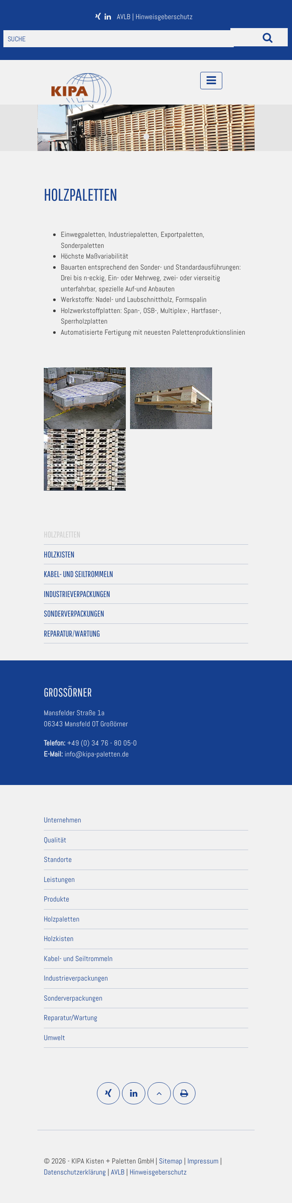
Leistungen (59, 879)
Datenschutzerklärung (76, 1172)
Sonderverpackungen (74, 613)
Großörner (68, 692)
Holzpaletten (62, 534)
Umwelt (54, 1037)
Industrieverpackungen (77, 594)
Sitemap (171, 1161)
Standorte (58, 859)
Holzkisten (59, 554)
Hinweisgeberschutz (164, 16)
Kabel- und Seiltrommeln (78, 574)
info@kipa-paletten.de (97, 754)
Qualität (55, 840)
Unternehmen (62, 820)
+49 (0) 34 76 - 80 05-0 (102, 743)
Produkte (56, 899)
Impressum (203, 1161)
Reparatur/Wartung (72, 633)
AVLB (124, 16)
